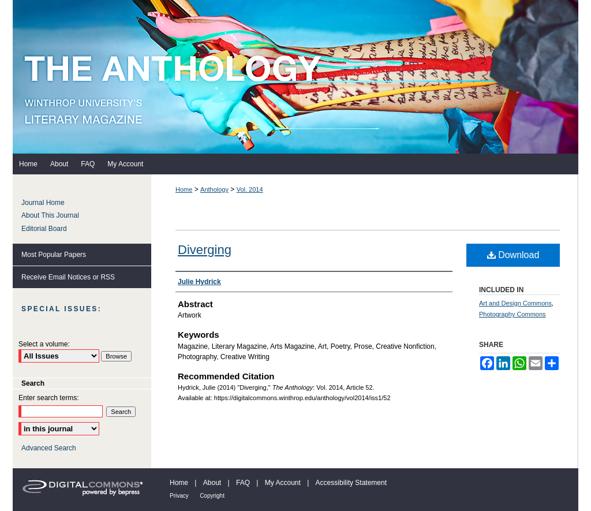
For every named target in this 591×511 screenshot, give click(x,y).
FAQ (243, 483)
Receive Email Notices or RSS (68, 277)
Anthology (214, 189)
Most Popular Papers (53, 255)
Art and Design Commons (515, 303)
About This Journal (50, 215)
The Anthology (295, 77)
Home (183, 189)
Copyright (212, 496)
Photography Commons (512, 314)
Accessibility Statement (351, 483)
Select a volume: (44, 344)
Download (513, 255)
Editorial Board (44, 229)
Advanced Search (48, 448)
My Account (283, 483)
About (212, 483)
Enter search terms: (48, 398)
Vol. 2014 (250, 189)
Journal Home (43, 203)
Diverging (204, 250)
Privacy (179, 496)
